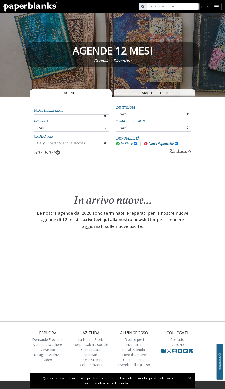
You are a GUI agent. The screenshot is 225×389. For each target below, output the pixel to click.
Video (47, 359)
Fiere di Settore (134, 354)
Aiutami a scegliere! (48, 344)
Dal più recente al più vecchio (61, 143)
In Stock (124, 144)
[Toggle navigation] (216, 6)
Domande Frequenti (47, 339)
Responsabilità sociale (91, 344)
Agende (71, 92)
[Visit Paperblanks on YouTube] (175, 350)
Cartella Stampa (91, 359)
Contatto (177, 339)
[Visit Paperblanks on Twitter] (180, 350)
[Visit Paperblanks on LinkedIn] (186, 350)
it (203, 6)
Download (48, 349)
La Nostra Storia (91, 339)
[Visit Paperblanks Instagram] (169, 350)
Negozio (177, 344)
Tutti (122, 114)
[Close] (189, 378)
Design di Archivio (47, 354)
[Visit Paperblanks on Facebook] (163, 350)
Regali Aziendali (134, 349)
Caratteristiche (154, 92)
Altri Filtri (47, 153)
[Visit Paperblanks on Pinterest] (191, 350)
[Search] (172, 6)
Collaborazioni (91, 364)
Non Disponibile (159, 144)
